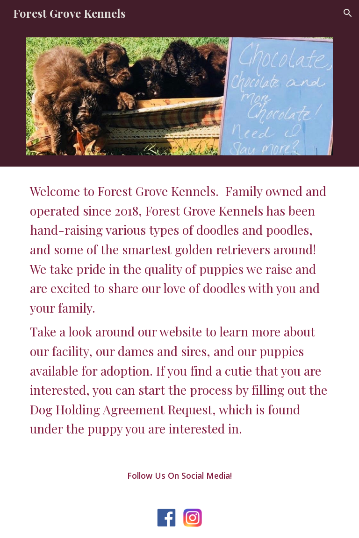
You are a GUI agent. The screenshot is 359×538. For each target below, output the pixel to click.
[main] (179, 310)
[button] (348, 13)
